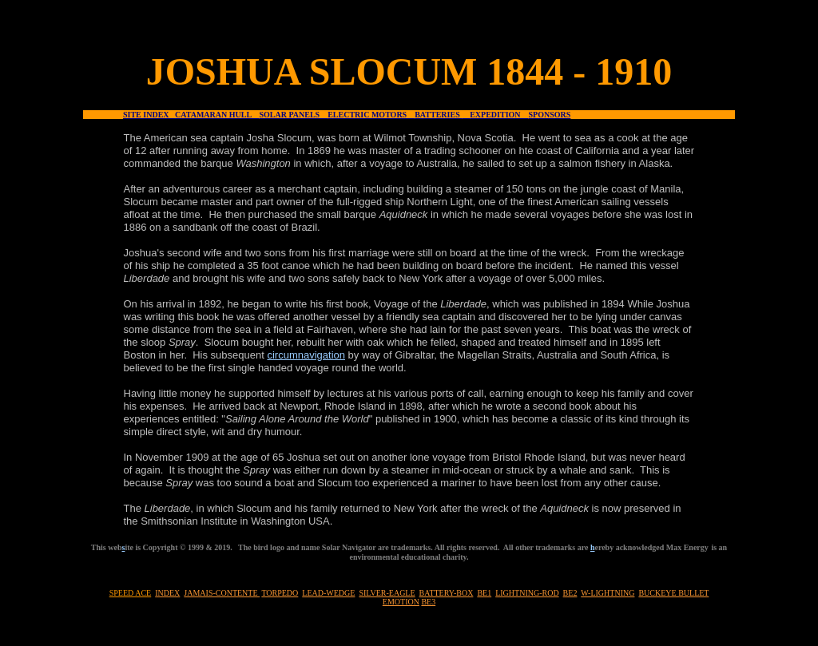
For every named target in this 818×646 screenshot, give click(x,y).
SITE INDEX (149, 114)
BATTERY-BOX (446, 593)
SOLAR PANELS (294, 114)
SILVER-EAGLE (387, 593)
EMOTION (401, 601)
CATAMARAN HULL (217, 114)
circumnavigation (306, 355)
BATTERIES (438, 114)
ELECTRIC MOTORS (371, 114)
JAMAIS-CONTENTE (222, 593)
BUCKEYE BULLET (673, 593)
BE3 (428, 601)
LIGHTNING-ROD (526, 593)
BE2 (570, 593)
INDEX (167, 593)
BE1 (484, 593)
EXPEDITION (499, 114)
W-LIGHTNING (607, 593)
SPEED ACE (130, 593)
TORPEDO (279, 593)
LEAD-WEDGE (328, 593)
